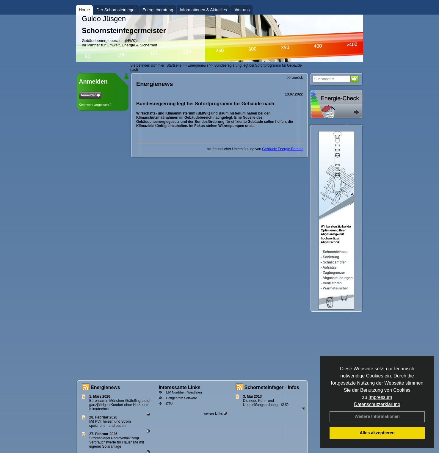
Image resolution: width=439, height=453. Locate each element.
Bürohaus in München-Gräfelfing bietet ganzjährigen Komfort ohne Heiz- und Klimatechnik (119, 405)
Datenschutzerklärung (377, 404)
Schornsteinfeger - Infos (271, 387)
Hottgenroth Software (181, 398)
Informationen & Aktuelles (203, 9)
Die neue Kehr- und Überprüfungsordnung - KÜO (266, 403)
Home (84, 9)
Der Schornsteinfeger (116, 9)
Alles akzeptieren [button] (377, 432)
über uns (241, 9)
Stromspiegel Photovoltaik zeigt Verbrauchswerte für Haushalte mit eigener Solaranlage (116, 442)
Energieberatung (157, 9)
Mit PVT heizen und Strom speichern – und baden (110, 423)
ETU (169, 403)
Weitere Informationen (377, 416)
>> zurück (295, 78)
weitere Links (214, 413)
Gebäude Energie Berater (282, 149)
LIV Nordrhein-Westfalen (184, 392)
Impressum (380, 397)
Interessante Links (179, 387)
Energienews (105, 387)
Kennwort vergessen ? (95, 104)
